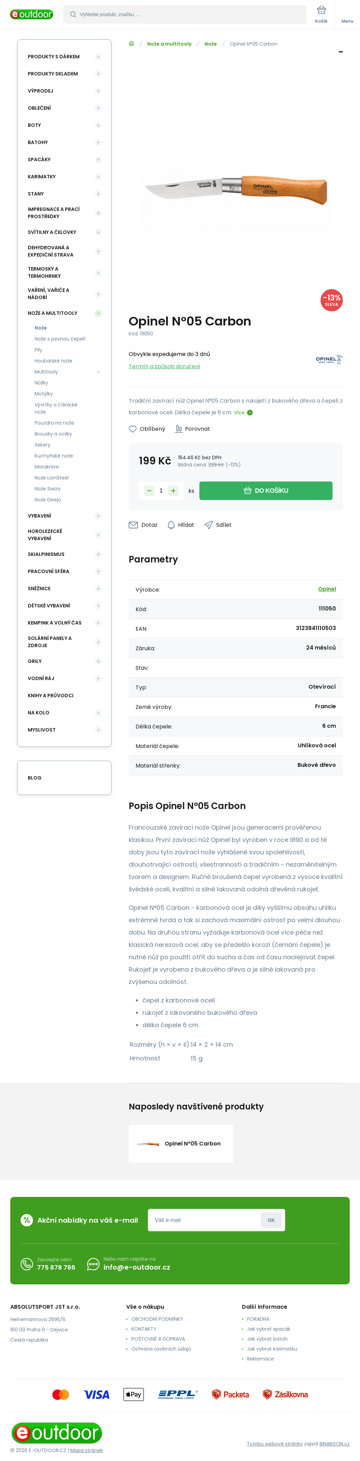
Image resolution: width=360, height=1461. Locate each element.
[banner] (32, 15)
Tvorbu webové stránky (275, 1443)
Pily (38, 349)
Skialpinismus (46, 554)
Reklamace (260, 1358)
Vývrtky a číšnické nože (56, 408)
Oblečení (39, 108)
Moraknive (47, 466)
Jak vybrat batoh (267, 1338)
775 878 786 (56, 1267)
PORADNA (258, 1319)
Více (239, 412)
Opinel (327, 589)
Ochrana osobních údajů (161, 1348)
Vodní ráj (41, 678)
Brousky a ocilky (53, 433)
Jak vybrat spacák (268, 1329)
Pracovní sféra (48, 571)
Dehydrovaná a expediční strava (50, 251)
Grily (35, 661)
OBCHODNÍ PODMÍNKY (157, 1319)
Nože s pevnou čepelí (60, 338)
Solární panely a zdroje (50, 642)
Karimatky (42, 176)
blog (35, 777)
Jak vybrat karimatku (272, 1348)
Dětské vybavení (49, 605)
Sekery (42, 444)
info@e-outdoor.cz (137, 1267)
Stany (36, 193)
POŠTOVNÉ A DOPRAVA (158, 1338)
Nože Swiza (47, 488)
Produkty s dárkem (54, 56)
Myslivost (42, 729)
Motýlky (44, 393)
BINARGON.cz (335, 1443)
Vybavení (39, 515)
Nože (211, 43)
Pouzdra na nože (54, 422)
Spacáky (39, 159)
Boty (34, 125)
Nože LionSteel (52, 477)
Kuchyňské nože (54, 455)
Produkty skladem (53, 73)
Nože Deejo (48, 499)
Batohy (38, 142)
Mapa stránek (86, 1450)
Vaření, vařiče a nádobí (48, 294)
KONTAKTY (143, 1329)
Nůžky (41, 382)
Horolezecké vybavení (45, 535)
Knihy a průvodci (50, 695)
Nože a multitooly (169, 43)
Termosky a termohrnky (44, 272)
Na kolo (38, 712)
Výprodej (40, 90)
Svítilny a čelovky (52, 232)
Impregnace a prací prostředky (54, 213)
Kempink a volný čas (55, 622)
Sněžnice (39, 588)
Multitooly (46, 371)
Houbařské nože (53, 360)
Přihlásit (271, 1220)
